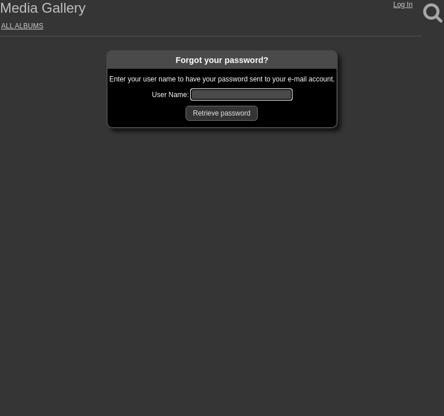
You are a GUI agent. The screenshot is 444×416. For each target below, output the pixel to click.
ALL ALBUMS (22, 26)
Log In (402, 5)
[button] (222, 113)
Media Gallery (43, 8)
